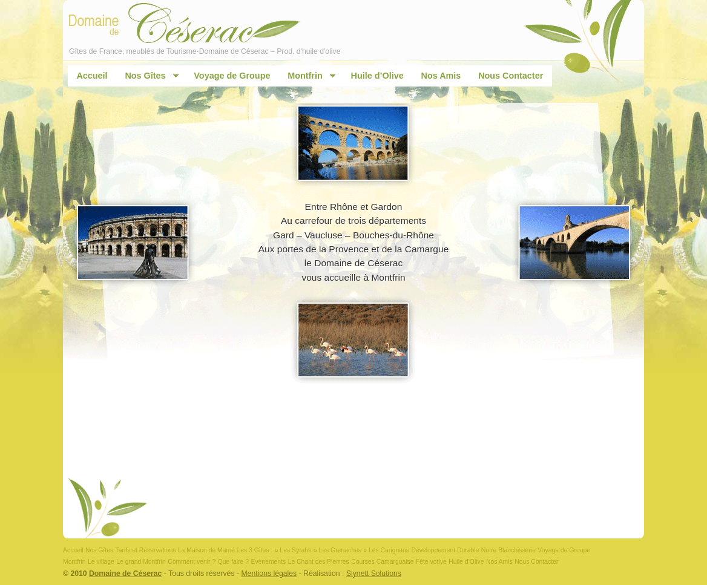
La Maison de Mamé (206, 550)
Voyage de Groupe (232, 75)
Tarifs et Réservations (146, 550)
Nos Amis (441, 75)
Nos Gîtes (147, 76)
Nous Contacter (510, 75)
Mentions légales (269, 573)
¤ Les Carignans (386, 550)
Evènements (268, 561)
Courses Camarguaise (382, 561)
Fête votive (431, 561)
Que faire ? (233, 561)
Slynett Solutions (373, 573)
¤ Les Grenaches (337, 550)
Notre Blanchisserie (508, 550)
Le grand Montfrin (140, 561)
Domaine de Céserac (125, 573)
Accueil (91, 75)
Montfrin (307, 76)
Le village (101, 561)
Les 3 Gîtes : (254, 550)
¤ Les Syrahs (293, 550)
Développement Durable (445, 550)
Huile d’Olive (377, 75)
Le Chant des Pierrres (318, 561)
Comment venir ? (191, 561)
